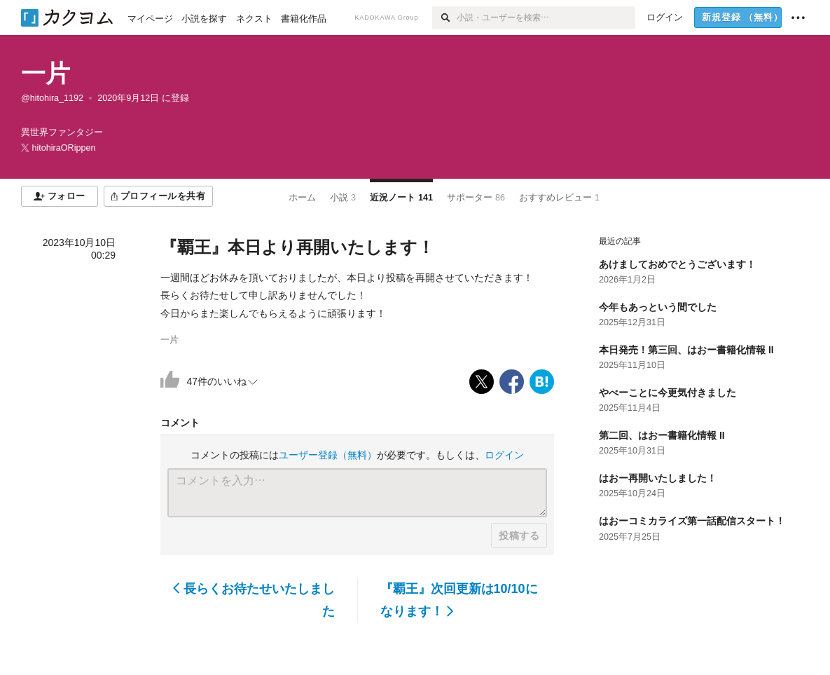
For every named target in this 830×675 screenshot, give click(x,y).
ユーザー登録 (328, 455)
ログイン (504, 455)
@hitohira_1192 (52, 98)
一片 (45, 73)
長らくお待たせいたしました (254, 600)
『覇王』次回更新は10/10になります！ (459, 600)
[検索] (444, 17)
